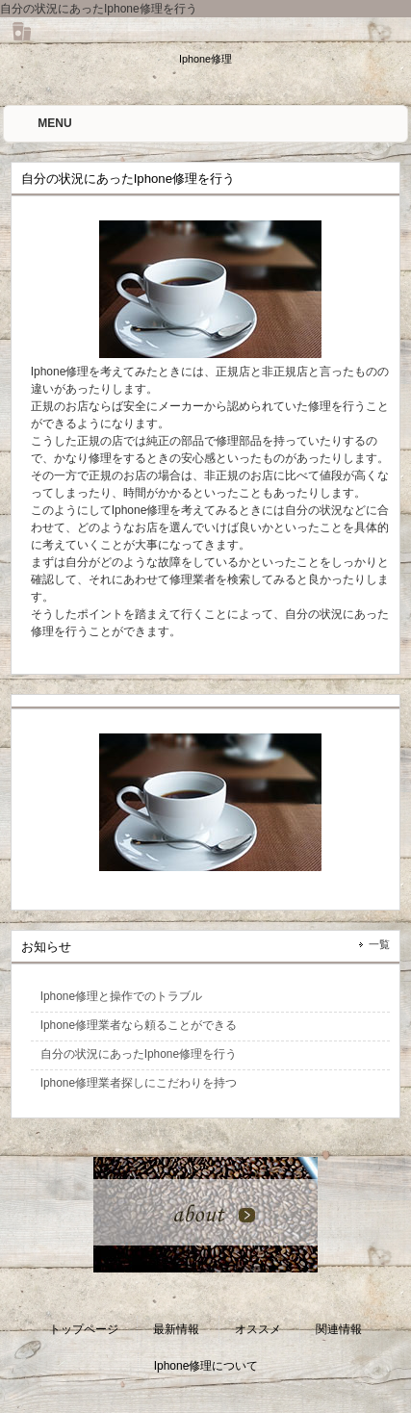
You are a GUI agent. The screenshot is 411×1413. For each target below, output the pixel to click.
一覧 (379, 944)
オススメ (258, 1329)
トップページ (83, 1329)
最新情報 (176, 1329)
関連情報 (339, 1329)
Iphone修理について (206, 1366)
